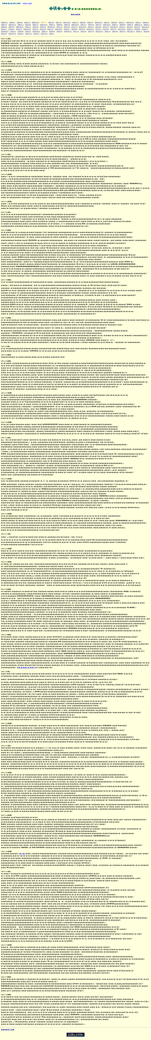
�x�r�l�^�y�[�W (26, 667)
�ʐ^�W (22, 854)
